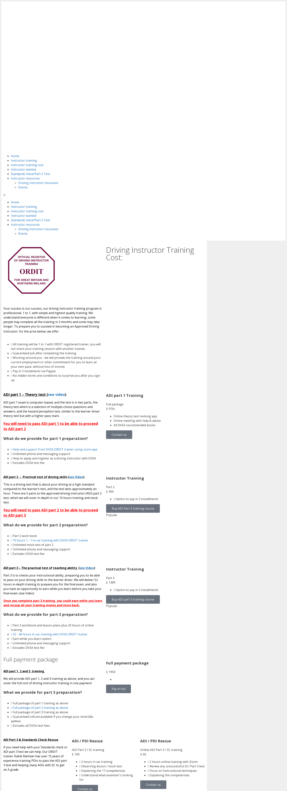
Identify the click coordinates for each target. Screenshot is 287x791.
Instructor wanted (23, 70)
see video (56, 295)
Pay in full (118, 590)
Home (15, 57)
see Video (76, 378)
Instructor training (24, 61)
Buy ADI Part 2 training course (133, 409)
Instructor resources (25, 79)
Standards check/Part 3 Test (30, 75)
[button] (143, 95)
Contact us (119, 335)
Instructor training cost (27, 66)
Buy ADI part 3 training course (133, 500)
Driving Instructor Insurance (38, 84)
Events (23, 88)
